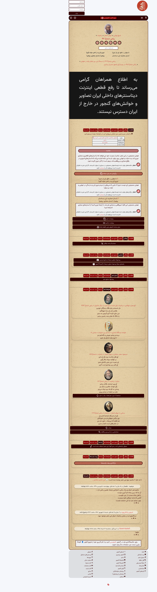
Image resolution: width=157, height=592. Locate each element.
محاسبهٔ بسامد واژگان (78, 243)
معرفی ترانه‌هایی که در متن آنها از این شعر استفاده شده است (78, 446)
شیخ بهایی (87, 35)
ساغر (93, 557)
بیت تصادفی (112, 555)
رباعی (75, 140)
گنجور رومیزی (91, 555)
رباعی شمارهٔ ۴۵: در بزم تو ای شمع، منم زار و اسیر (90, 64)
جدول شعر (112, 557)
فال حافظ (112, 560)
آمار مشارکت (58, 566)
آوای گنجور (92, 569)
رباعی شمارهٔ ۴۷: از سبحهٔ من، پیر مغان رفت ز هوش (68, 61)
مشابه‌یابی (112, 569)
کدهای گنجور (91, 552)
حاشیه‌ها (56, 130)
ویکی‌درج (75, 142)
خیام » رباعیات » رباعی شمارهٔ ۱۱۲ (79, 381)
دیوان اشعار (78, 35)
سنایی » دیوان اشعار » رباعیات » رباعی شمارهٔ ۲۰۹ (78, 413)
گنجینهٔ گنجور (91, 563)
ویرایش (72, 168)
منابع (60, 571)
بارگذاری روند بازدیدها (78, 463)
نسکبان (93, 577)
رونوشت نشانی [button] (78, 223)
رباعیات (69, 35)
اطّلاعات (101, 130)
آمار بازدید (59, 569)
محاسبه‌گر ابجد (91, 566)
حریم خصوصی (58, 577)
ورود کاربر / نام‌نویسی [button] (78, 18)
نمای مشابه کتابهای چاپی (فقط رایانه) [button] (78, 227)
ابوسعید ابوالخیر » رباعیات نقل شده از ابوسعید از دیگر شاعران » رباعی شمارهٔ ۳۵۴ (78, 305)
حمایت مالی (59, 560)
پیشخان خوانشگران (89, 571)
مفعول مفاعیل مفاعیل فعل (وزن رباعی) (76, 138)
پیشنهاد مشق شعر (78, 279)
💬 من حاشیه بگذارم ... (70, 480)
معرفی (60, 552)
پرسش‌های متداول (57, 555)
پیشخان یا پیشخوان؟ (89, 574)
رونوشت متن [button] (78, 219)
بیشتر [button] (78, 428)
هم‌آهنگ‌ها (77, 130)
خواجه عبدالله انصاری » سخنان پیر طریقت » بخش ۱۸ (78, 332)
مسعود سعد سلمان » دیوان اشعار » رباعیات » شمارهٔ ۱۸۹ (78, 354)
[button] (116, 18)
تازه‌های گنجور (111, 571)
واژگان (95, 130)
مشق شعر (84, 130)
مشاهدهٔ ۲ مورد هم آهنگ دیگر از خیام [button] (78, 395)
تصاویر (90, 130)
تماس (60, 574)
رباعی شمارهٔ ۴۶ (78, 38)
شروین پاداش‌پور (97, 512)
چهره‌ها (60, 557)
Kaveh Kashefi (95, 528)
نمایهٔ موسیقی (111, 563)
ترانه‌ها (70, 130)
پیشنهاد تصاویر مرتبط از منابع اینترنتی (78, 260)
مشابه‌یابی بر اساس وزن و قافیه (78, 432)
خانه (114, 552)
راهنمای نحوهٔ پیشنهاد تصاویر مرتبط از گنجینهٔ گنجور (78, 264)
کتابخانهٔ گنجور (91, 560)
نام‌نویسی (83, 542)
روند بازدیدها (63, 130)
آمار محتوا (59, 563)
